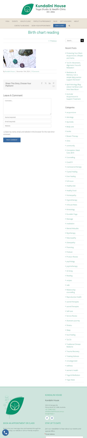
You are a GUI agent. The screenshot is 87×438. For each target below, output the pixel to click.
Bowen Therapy (72, 136)
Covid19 (70, 162)
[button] (69, 25)
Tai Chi (69, 339)
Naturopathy (71, 238)
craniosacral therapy (74, 167)
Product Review (72, 257)
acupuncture (71, 112)
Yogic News (71, 380)
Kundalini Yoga (72, 214)
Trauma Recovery (73, 351)
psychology (71, 261)
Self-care (70, 311)
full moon (70, 181)
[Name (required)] (27, 117)
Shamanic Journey (73, 321)
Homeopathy (71, 195)
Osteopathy (71, 242)
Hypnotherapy (72, 200)
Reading (69, 276)
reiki (68, 285)
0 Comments (35, 71)
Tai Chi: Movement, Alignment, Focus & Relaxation (74, 65)
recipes (69, 280)
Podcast (69, 252)
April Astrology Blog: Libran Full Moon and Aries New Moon (74, 86)
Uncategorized (72, 361)
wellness (70, 366)
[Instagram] (52, 418)
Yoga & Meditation (73, 375)
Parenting (70, 247)
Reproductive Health (74, 297)
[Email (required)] (27, 121)
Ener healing (71, 176)
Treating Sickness (73, 356)
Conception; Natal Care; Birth (73, 151)
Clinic (68, 141)
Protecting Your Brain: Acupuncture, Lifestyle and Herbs (75, 55)
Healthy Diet (71, 186)
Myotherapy (71, 233)
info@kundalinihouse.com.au (54, 411)
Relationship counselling (71, 291)
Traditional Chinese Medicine (73, 345)
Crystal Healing (72, 172)
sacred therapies (73, 302)
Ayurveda (70, 122)
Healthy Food (71, 190)
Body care (70, 127)
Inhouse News (72, 205)
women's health (72, 370)
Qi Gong (70, 271)
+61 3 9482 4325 (50, 409)
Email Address (50, 434)
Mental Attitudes (73, 228)
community (71, 145)
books (69, 131)
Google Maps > (50, 414)
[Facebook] (47, 418)
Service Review (72, 316)
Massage (70, 219)
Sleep (68, 330)
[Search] (82, 40)
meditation (70, 223)
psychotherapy (72, 266)
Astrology (70, 117)
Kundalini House (10, 71)
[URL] (27, 125)
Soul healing (71, 335)
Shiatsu (69, 325)
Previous (53, 41)
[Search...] (73, 40)
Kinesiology (71, 209)
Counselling (71, 157)
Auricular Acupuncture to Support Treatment (74, 96)
